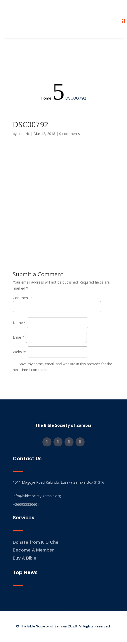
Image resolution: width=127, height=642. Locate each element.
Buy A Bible (24, 558)
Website (19, 351)
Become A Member (33, 550)
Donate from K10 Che (35, 542)
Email (19, 337)
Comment (22, 297)
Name (19, 322)
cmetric (24, 133)
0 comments (69, 133)
